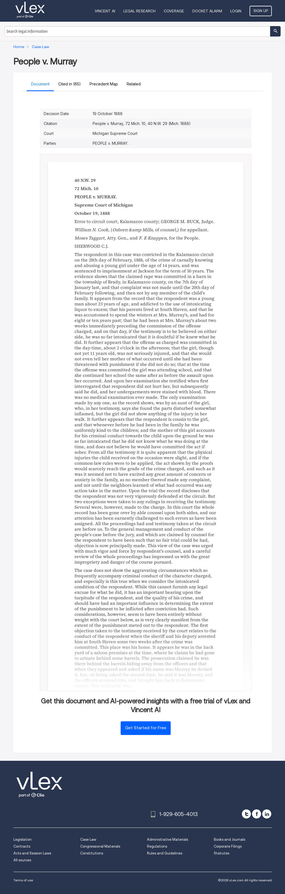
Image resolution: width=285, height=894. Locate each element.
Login (235, 11)
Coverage (174, 11)
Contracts (21, 846)
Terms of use (23, 880)
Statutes (221, 853)
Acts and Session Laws (32, 853)
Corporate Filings (228, 846)
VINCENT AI (105, 11)
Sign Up (260, 11)
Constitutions (91, 853)
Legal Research (139, 11)
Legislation (22, 839)
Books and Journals (229, 839)
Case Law (88, 839)
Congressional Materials (100, 846)
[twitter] (246, 813)
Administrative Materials (167, 839)
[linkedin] (266, 813)
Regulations (157, 846)
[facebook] (256, 813)
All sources (22, 860)
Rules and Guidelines (164, 853)
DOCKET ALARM (207, 11)
